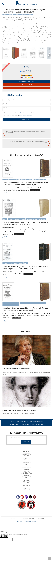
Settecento (26, 457)
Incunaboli (26, 453)
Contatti (13, 421)
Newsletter (39, 424)
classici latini (36, 179)
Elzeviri (15, 263)
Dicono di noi (29, 424)
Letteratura (26, 472)
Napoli (30, 14)
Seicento (26, 455)
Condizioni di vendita (17, 424)
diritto (17, 14)
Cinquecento (26, 454)
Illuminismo (24, 14)
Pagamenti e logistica (36, 421)
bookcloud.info (29, 523)
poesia (4, 304)
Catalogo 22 (26, 489)
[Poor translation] (5, 536)
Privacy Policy (20, 521)
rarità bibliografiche (31, 219)
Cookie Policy (27, 521)
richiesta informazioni (26, 81)
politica (5, 14)
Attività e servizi (22, 421)
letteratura (23, 179)
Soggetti (26, 469)
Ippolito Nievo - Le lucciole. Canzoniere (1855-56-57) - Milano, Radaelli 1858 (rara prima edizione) (25, 132)
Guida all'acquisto (26, 84)
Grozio (21, 263)
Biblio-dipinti (26, 467)
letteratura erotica (13, 304)
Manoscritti (27, 462)
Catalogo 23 (26, 488)
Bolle (26, 464)
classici (30, 179)
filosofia (11, 14)
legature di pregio (7, 179)
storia (10, 263)
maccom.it (22, 523)
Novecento (26, 459)
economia (16, 219)
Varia (26, 477)
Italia (22, 71)
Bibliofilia (26, 481)
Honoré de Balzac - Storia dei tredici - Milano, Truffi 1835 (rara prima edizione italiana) (28, 142)
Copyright (34, 521)
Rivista (26, 480)
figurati (30, 303)
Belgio (26, 263)
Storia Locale (26, 476)
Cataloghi (26, 485)
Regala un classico (26, 88)
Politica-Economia (26, 473)
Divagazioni (26, 482)
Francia (23, 219)
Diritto (26, 471)
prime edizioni (42, 219)
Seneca (43, 179)
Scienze (26, 475)
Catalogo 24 (26, 487)
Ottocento (26, 458)
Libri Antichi (26, 451)
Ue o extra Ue (29, 71)
